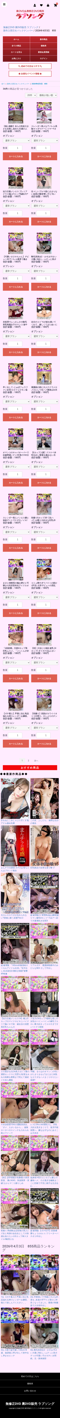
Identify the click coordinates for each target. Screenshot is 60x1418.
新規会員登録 (43, 52)
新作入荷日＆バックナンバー (18, 84)
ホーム (16, 39)
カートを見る (16, 52)
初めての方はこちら (30, 67)
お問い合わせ (30, 1391)
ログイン (43, 58)
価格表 (43, 46)
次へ (36, 760)
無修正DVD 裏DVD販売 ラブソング (30, 1404)
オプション (8, 135)
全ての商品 (16, 46)
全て (3, 84)
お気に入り (16, 58)
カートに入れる (16, 156)
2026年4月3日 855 (39, 84)
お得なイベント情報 (30, 74)
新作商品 (43, 39)
